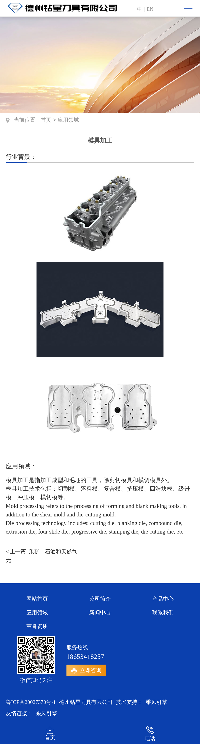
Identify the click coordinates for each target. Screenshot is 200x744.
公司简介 (100, 599)
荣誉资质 (37, 626)
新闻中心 (100, 613)
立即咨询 (86, 670)
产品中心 (163, 599)
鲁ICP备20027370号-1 (31, 702)
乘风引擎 (156, 702)
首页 (46, 121)
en (150, 9)
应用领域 (68, 121)
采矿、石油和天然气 (41, 551)
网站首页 (37, 599)
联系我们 (163, 613)
